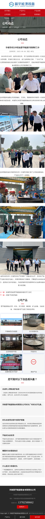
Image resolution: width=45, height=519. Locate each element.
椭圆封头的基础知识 (10, 451)
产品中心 (22, 11)
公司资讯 (7, 14)
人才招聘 (22, 14)
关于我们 (7, 11)
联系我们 (37, 14)
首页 (10, 27)
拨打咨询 (22, 517)
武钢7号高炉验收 (11, 295)
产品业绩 (37, 11)
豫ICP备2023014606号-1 (37, 513)
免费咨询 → (22, 507)
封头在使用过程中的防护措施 (13, 420)
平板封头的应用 (8, 435)
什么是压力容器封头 (10, 466)
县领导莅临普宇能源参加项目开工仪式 (19, 292)
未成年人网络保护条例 (10, 389)
